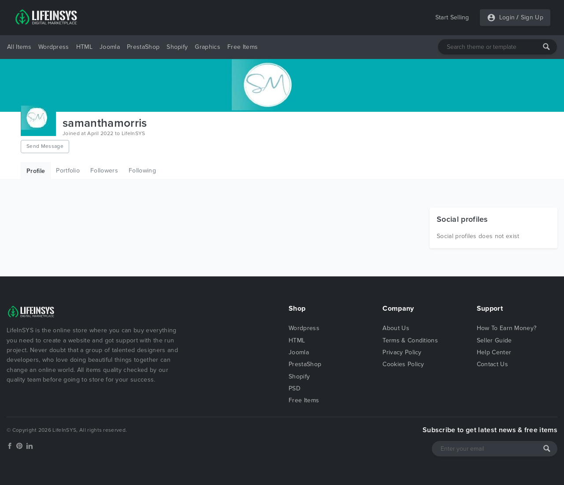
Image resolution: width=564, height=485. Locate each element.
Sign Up (532, 17)
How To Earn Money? (507, 328)
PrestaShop (143, 47)
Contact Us (492, 364)
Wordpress (53, 47)
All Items (19, 47)
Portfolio (68, 170)
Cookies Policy (403, 364)
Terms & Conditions (410, 340)
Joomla (110, 47)
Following (142, 170)
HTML (84, 47)
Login (507, 17)
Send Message (44, 146)
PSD (295, 388)
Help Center (494, 352)
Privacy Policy (401, 352)
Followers (104, 170)
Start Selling (452, 17)
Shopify (177, 47)
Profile (35, 171)
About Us (395, 328)
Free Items (242, 47)
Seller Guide (494, 340)
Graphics (207, 47)
